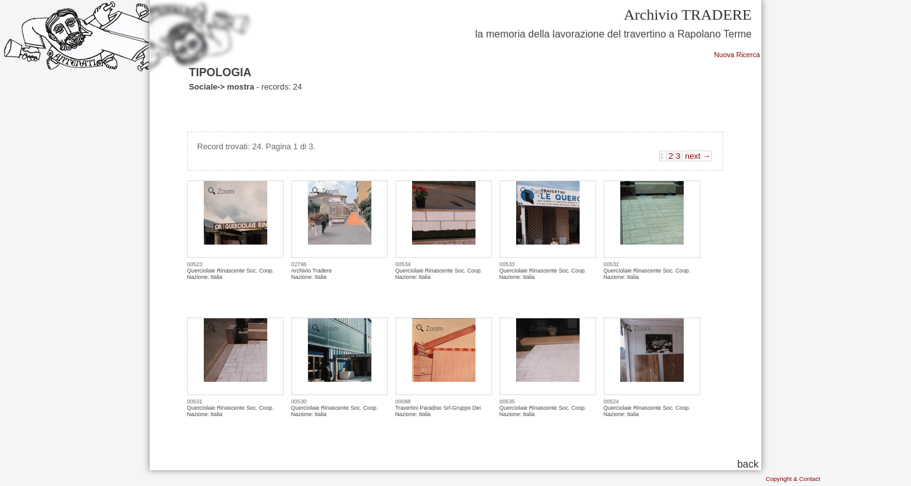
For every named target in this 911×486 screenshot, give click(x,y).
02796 (299, 264)
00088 (403, 401)
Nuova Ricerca (737, 54)
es (191, 54)
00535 (507, 401)
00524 (611, 401)
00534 (403, 264)
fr (201, 54)
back (748, 464)
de (167, 54)
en (179, 54)
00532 (611, 264)
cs (156, 54)
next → (697, 156)
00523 (195, 264)
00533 (507, 264)
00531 (195, 401)
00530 (299, 401)
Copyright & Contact (793, 478)
